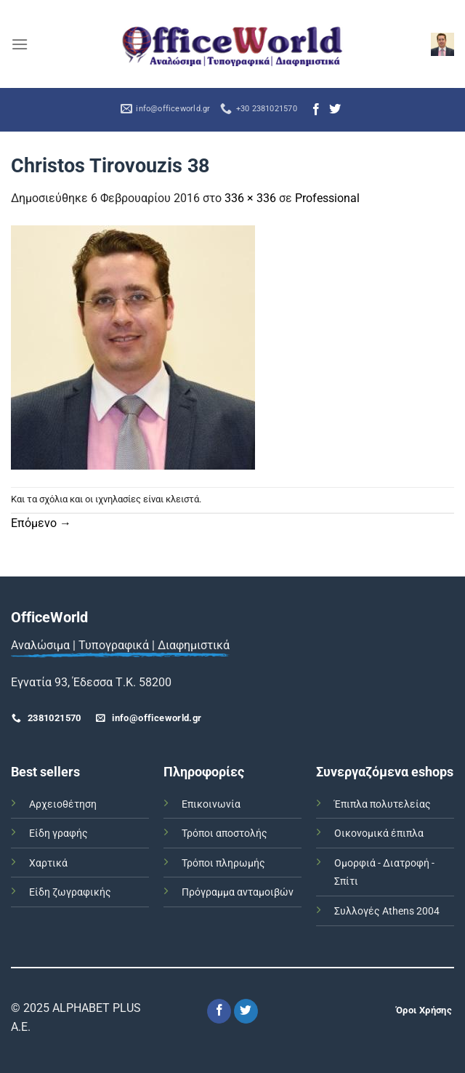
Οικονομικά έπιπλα (379, 833)
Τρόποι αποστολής (224, 833)
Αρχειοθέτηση (63, 804)
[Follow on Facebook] (316, 109)
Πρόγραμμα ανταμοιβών (238, 892)
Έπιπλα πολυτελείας (382, 804)
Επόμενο (41, 523)
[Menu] (19, 44)
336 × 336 (250, 198)
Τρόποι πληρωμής (223, 863)
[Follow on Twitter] (335, 109)
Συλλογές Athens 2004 (387, 911)
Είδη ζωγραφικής (70, 892)
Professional (327, 198)
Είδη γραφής (58, 833)
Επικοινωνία (211, 804)
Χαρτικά (48, 863)
